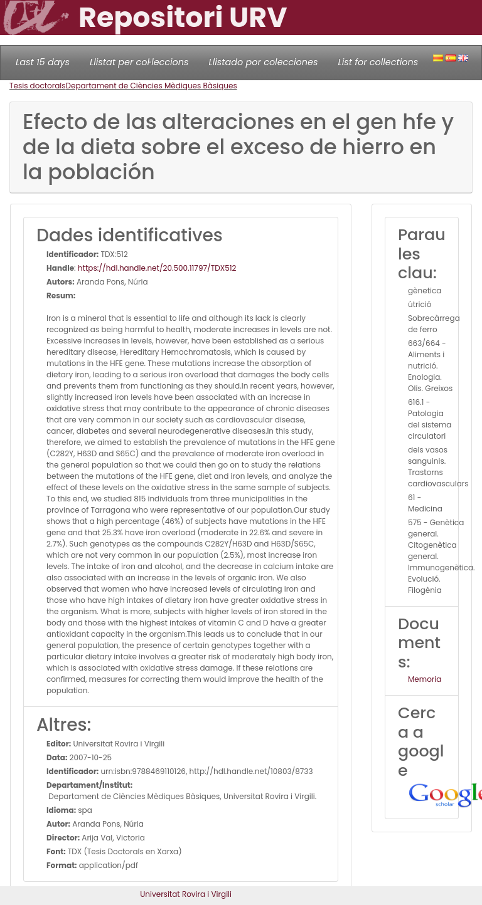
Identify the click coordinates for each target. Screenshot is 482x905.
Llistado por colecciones (263, 62)
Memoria (424, 679)
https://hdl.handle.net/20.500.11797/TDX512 (157, 268)
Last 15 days (43, 62)
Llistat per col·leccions (139, 62)
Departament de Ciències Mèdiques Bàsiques (151, 85)
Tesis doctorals (37, 85)
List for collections (378, 62)
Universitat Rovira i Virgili (186, 894)
